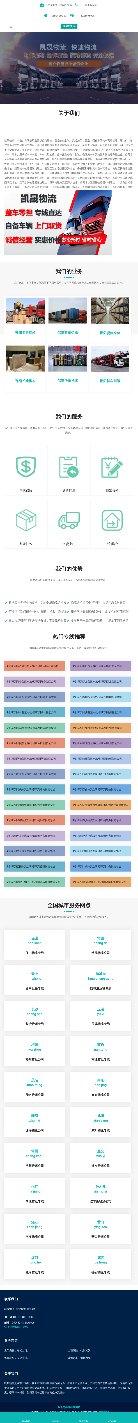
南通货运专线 (100, 1059)
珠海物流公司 (35, 1130)
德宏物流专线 (100, 1272)
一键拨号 (54, 1418)
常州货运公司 (35, 1166)
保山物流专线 (35, 953)
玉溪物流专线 (100, 1024)
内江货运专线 (35, 1201)
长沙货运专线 (35, 1024)
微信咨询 (83, 1418)
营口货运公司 (100, 1237)
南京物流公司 (100, 1095)
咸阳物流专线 (100, 1130)
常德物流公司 (100, 953)
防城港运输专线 (100, 988)
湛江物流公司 (35, 1237)
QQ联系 (112, 1418)
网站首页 (26, 1418)
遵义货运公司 (100, 1166)
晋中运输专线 (35, 988)
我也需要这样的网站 (69, 1407)
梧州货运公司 (35, 1059)
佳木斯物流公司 (100, 1201)
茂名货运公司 (35, 1095)
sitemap (104, 1412)
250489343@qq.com (23, 1322)
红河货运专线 (35, 1272)
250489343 (55, 16)
